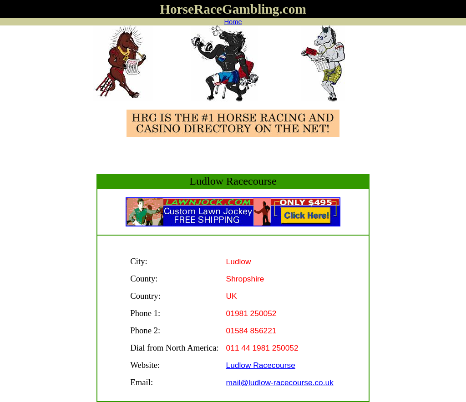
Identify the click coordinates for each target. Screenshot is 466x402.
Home (233, 21)
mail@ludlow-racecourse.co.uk (280, 382)
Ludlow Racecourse (260, 365)
